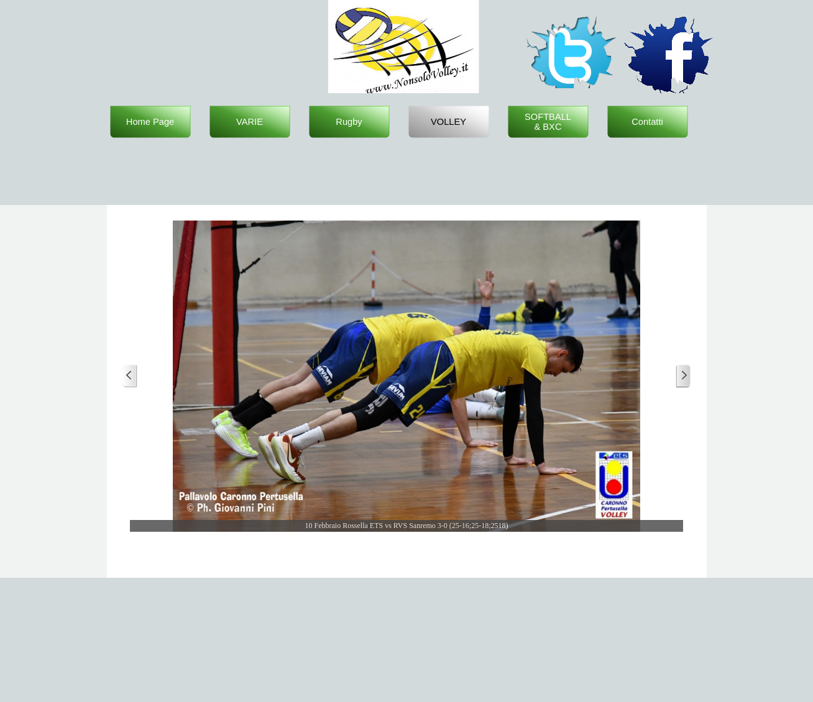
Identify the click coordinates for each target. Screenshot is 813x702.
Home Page (150, 122)
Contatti (647, 122)
